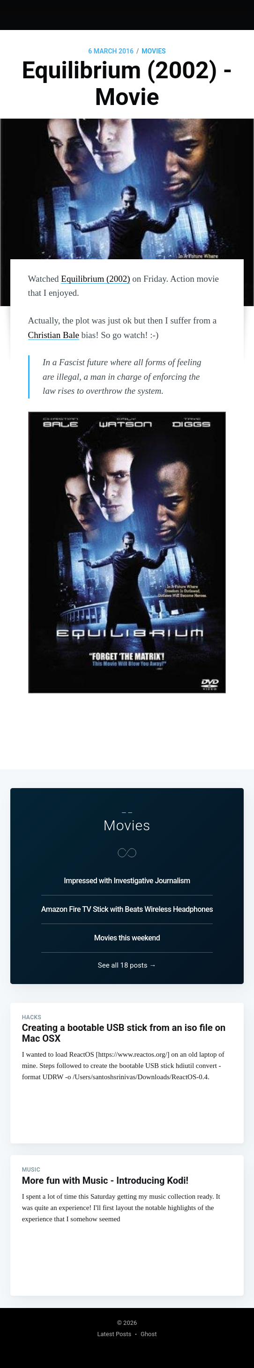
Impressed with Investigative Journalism (127, 879)
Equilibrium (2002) (95, 279)
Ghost (149, 1334)
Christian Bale (53, 335)
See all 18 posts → (127, 964)
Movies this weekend (127, 936)
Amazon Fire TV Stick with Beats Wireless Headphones (127, 907)
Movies (153, 51)
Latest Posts (114, 1334)
